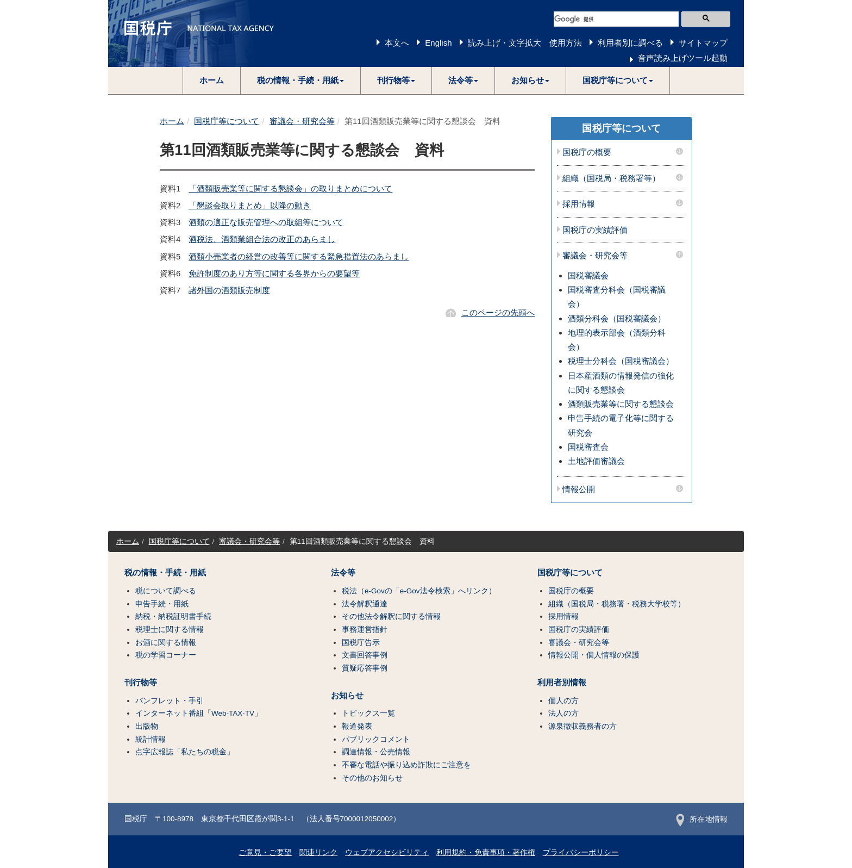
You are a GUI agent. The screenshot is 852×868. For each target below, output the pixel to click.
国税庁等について (226, 121)
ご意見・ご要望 (265, 852)
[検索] (616, 19)
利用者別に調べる (630, 42)
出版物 (146, 726)
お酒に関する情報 (165, 642)
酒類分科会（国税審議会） (617, 318)
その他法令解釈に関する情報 (391, 616)
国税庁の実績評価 (595, 230)
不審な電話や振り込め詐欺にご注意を (406, 765)
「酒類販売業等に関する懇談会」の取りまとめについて (290, 188)
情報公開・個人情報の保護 (594, 655)
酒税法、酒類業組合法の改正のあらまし (262, 239)
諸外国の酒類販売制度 (229, 290)
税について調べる (165, 591)
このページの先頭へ (498, 312)
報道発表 (357, 726)
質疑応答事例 (364, 668)
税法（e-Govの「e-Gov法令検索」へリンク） (419, 591)
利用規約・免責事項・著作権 (485, 852)
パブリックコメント (376, 739)
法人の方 (563, 713)
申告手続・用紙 (162, 604)
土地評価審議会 (596, 461)
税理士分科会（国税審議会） (621, 360)
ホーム (211, 80)
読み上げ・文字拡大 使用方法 (525, 42)
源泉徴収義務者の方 (582, 726)
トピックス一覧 (368, 713)
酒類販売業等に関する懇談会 (621, 403)
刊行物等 (140, 682)
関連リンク (318, 852)
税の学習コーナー (165, 655)
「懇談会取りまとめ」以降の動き (250, 205)
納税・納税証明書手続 (173, 616)
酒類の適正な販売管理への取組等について (266, 222)
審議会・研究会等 (302, 121)
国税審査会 (588, 446)
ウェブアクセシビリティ (387, 852)
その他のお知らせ (372, 778)
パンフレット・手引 (169, 701)
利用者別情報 (561, 682)
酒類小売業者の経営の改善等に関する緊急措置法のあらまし (299, 256)
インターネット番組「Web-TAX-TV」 (198, 713)
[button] (301, 80)
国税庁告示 (361, 642)
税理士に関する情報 (169, 629)
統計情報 (150, 739)
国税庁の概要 (586, 152)
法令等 (343, 572)
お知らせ (347, 695)
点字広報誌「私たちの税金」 (184, 752)
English (438, 42)
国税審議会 (588, 275)
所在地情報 (702, 819)
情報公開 (578, 489)
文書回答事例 (364, 655)
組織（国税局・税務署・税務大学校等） (616, 604)
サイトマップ (703, 42)
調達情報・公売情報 (376, 752)
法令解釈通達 (364, 604)
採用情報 (578, 204)
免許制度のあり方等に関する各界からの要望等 (274, 273)
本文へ (397, 42)
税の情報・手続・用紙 (165, 572)
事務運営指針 (364, 629)
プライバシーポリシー (581, 852)
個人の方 (563, 701)
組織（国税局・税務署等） (611, 178)
